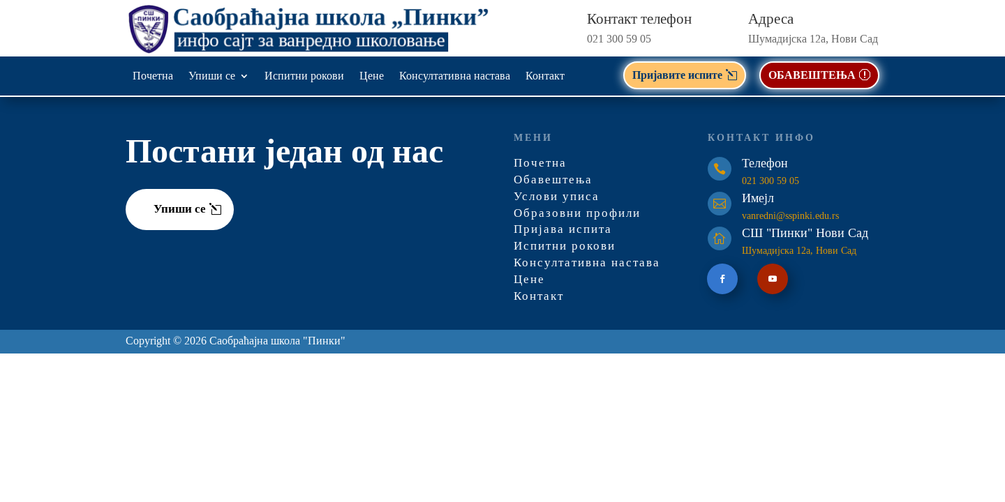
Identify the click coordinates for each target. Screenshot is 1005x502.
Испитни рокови (304, 76)
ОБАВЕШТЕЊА (812, 75)
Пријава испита (563, 230)
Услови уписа (557, 197)
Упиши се (211, 76)
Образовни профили (577, 214)
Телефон (765, 165)
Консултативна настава (454, 76)
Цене (371, 76)
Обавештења (553, 181)
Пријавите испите (677, 75)
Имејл (758, 199)
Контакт (545, 76)
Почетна (153, 76)
